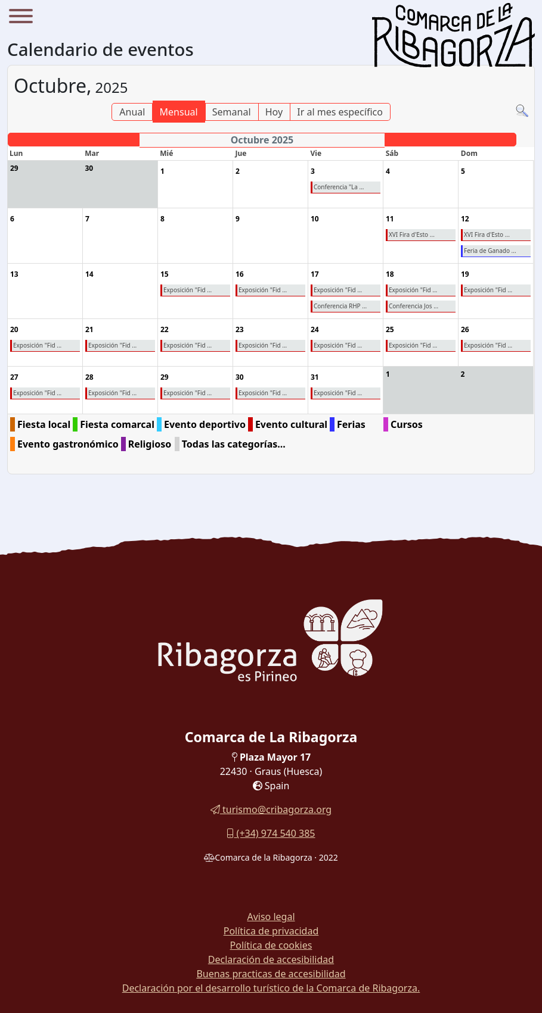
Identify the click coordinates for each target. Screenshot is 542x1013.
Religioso (150, 444)
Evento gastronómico (68, 444)
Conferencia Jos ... (413, 306)
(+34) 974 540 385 (271, 833)
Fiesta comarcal (117, 424)
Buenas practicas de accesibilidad (270, 973)
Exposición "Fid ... (187, 290)
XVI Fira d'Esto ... (412, 234)
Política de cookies (271, 945)
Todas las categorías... (234, 444)
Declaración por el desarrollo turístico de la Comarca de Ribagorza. (271, 988)
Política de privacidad (271, 930)
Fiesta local (43, 424)
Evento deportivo (205, 424)
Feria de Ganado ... (490, 250)
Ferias (351, 424)
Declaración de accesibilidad (271, 959)
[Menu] (21, 18)
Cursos (407, 424)
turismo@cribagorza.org (271, 809)
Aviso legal (271, 916)
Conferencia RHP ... (340, 306)
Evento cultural (291, 424)
